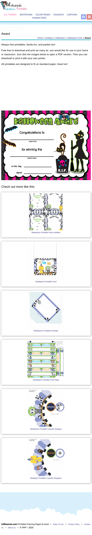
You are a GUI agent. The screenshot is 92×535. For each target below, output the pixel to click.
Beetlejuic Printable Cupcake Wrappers (46, 478)
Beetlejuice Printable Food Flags (46, 380)
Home (40, 38)
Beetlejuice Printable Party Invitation (46, 232)
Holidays (59, 15)
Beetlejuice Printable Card (46, 282)
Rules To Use (58, 524)
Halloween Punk (74, 38)
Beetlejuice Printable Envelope (46, 331)
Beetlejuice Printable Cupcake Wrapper (46, 429)
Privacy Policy (74, 524)
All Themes (10, 15)
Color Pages (43, 15)
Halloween (60, 38)
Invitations (26, 15)
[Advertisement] (46, 88)
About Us (12, 528)
